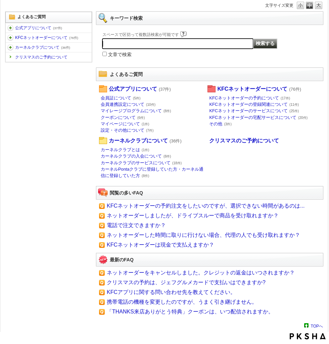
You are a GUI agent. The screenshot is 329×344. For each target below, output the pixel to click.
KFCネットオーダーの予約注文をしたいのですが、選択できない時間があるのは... (205, 206)
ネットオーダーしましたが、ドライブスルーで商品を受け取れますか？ (193, 215)
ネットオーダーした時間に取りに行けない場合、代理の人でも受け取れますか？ (203, 235)
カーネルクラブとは (125, 149)
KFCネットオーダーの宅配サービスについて (258, 117)
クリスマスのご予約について (41, 57)
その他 (220, 123)
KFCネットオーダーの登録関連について (254, 104)
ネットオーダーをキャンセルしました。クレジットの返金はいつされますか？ (201, 272)
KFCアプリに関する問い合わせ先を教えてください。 (171, 292)
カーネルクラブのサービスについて (141, 162)
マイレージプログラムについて (136, 110)
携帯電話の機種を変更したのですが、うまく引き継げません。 (182, 302)
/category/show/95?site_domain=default (10, 47)
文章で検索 (120, 54)
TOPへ (317, 326)
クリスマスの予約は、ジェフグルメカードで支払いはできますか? (186, 282)
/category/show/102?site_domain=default (10, 28)
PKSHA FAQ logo (308, 336)
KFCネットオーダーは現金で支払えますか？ (160, 245)
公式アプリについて (38, 28)
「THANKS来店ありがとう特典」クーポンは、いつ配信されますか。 (190, 311)
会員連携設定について (128, 104)
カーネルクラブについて (42, 47)
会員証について (121, 97)
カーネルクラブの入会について (136, 156)
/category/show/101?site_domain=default (10, 38)
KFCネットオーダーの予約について (249, 97)
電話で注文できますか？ (136, 225)
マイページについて (125, 123)
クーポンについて (123, 117)
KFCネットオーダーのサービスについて (254, 110)
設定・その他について (127, 130)
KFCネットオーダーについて (46, 37)
